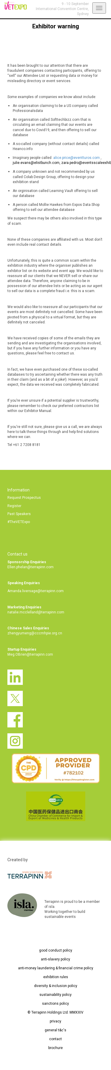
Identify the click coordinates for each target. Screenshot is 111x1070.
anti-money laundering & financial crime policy (55, 968)
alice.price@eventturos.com (77, 158)
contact (55, 1039)
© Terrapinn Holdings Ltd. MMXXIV (55, 1012)
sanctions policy (55, 1003)
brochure (55, 1048)
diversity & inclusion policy (55, 986)
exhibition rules (55, 977)
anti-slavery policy (55, 959)
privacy (55, 1021)
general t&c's (55, 1030)
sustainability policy (55, 995)
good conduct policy (55, 950)
